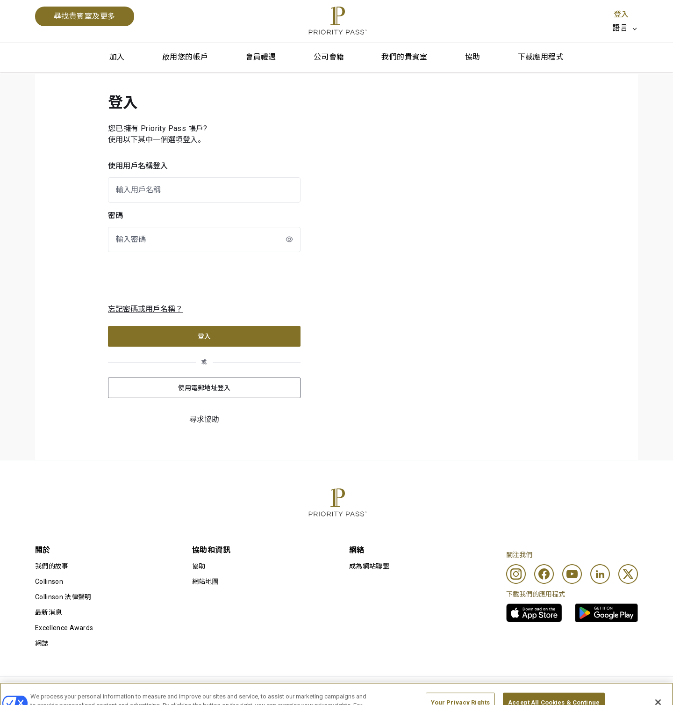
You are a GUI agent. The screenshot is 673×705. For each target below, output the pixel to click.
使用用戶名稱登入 (138, 165)
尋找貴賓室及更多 (84, 16)
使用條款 (178, 692)
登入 (621, 14)
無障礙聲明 (570, 692)
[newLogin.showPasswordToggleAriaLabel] (289, 239)
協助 (472, 56)
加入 (117, 56)
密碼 (115, 215)
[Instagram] (516, 574)
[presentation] (185, 278)
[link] (534, 612)
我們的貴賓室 (404, 56)
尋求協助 (204, 419)
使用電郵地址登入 (204, 388)
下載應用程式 (541, 56)
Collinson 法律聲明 (63, 597)
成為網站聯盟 (369, 566)
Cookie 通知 (312, 692)
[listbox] (625, 28)
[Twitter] (628, 574)
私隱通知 (437, 692)
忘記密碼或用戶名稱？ (145, 309)
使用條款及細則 (58, 692)
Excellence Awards (64, 628)
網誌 (42, 643)
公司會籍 (329, 56)
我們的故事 (52, 566)
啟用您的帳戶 (185, 56)
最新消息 (48, 612)
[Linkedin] (600, 574)
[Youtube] (572, 574)
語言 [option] (620, 27)
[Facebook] (544, 574)
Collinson (49, 581)
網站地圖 (205, 581)
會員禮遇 (260, 56)
